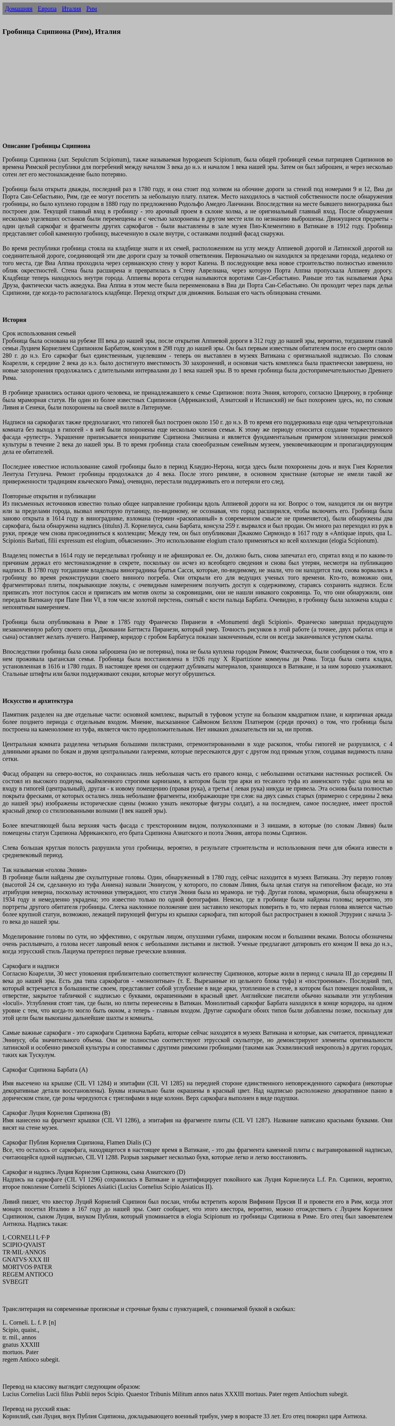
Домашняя (18, 8)
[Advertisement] (187, 93)
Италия (71, 8)
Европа (47, 8)
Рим (91, 8)
